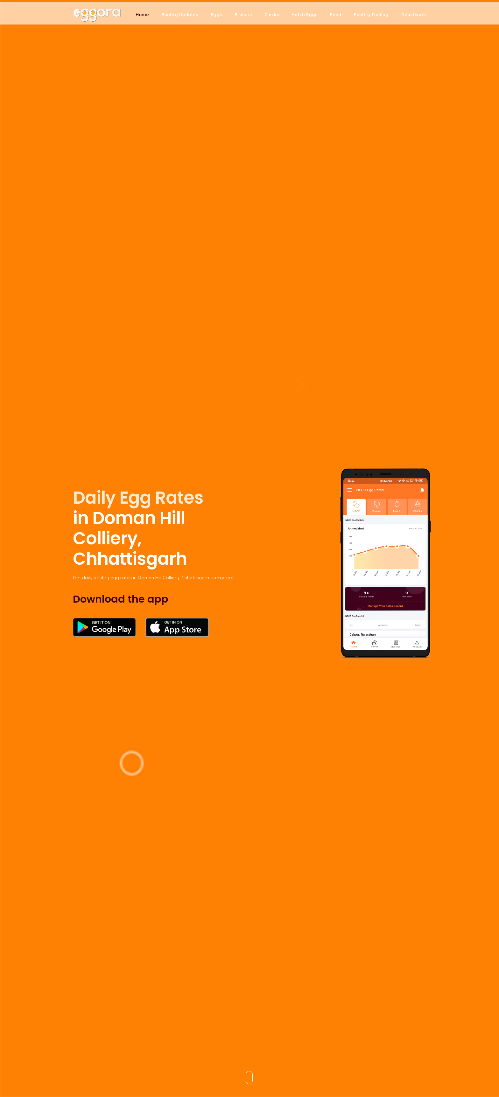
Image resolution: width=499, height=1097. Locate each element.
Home (142, 16)
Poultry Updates (180, 16)
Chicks (271, 16)
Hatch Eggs (304, 16)
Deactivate (413, 16)
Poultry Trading (371, 16)
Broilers (243, 16)
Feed (335, 16)
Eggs (216, 16)
